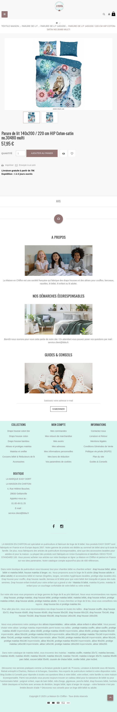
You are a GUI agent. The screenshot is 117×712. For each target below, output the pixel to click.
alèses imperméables (53, 624)
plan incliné (91, 659)
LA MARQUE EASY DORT (18, 479)
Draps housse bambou (18, 441)
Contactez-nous (98, 431)
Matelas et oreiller (18, 451)
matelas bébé (16, 572)
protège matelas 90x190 (15, 641)
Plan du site (98, 456)
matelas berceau (106, 653)
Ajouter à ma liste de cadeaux (72, 153)
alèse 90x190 (47, 641)
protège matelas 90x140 (77, 637)
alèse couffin (102, 627)
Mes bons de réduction (58, 456)
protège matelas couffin (83, 627)
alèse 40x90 (84, 631)
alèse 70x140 (7, 637)
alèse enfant (83, 624)
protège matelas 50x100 (103, 631)
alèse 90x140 (109, 637)
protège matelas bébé (62, 597)
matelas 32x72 (90, 653)
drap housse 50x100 (58, 612)
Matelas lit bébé (80, 582)
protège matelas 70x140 (90, 634)
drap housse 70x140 (99, 612)
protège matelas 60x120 (39, 634)
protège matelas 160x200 (67, 644)
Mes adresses (58, 446)
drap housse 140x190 (65, 616)
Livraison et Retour (98, 436)
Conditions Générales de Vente (98, 446)
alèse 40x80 (36, 631)
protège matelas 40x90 (54, 631)
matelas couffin (75, 653)
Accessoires (18, 461)
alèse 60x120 (72, 634)
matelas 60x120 (54, 656)
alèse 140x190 (47, 644)
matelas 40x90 (22, 656)
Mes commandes (58, 431)
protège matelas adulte (46, 601)
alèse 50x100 (21, 634)
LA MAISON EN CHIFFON (18, 484)
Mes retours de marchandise (58, 436)
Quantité (6, 153)
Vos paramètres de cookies (58, 461)
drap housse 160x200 (87, 616)
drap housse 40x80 (19, 612)
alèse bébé (97, 624)
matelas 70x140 (70, 656)
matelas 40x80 (7, 656)
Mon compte (58, 425)
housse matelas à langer (35, 572)
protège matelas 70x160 (26, 637)
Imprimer (9, 165)
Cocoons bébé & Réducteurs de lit (18, 456)
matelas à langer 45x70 (90, 656)
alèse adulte (6, 576)
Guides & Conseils (98, 461)
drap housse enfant (96, 597)
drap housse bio (51, 604)
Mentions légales (98, 441)
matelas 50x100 (38, 656)
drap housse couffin (93, 609)
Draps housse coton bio (18, 431)
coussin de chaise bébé (61, 659)
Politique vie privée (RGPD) (98, 451)
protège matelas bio (71, 604)
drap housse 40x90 (38, 612)
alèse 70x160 (58, 637)
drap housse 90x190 (44, 616)
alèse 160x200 (100, 644)
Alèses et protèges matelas (19, 446)
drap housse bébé (101, 569)
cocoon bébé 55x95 (39, 659)
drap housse (10, 597)
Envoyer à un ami (27, 165)
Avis (58, 201)
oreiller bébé (79, 659)
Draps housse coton (18, 436)
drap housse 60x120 (78, 612)
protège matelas (24, 597)
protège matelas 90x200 (66, 641)
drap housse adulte (103, 572)
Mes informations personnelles (58, 451)
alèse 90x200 (98, 641)
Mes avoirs (58, 441)
